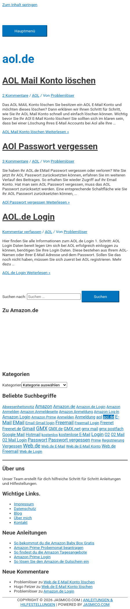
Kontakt (21, 522)
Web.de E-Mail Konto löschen (69, 582)
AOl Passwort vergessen (50, 146)
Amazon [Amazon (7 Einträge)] (43, 406)
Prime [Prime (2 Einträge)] (96, 440)
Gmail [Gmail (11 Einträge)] (28, 428)
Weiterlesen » (35, 131)
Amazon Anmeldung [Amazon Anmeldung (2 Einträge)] (76, 411)
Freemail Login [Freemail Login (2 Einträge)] (87, 423)
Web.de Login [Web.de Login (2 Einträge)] (30, 451)
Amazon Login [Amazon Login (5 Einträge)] (16, 417)
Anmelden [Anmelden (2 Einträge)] (65, 417)
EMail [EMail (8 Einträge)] (18, 422)
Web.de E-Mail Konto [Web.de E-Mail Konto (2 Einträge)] (83, 446)
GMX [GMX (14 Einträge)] (41, 428)
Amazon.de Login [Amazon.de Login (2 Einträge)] (90, 407)
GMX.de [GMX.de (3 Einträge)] (55, 429)
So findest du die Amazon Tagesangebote (50, 552)
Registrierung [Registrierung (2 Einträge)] (113, 440)
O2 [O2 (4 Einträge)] (107, 434)
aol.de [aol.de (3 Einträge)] (108, 417)
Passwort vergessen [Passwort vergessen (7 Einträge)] (69, 440)
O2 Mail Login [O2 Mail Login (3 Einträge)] (14, 440)
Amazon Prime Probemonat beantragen (48, 547)
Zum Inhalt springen (19, 4)
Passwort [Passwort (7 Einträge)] (37, 440)
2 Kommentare (15, 95)
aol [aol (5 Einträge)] (99, 417)
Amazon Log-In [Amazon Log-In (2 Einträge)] (106, 411)
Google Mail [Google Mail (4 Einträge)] (13, 434)
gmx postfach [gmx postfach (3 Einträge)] (111, 429)
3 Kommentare (15, 161)
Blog (18, 513)
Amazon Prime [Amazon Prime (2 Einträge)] (43, 417)
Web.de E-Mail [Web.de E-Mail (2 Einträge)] (53, 446)
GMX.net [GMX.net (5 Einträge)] (72, 428)
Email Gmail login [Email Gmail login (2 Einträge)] (40, 423)
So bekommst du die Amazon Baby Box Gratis (54, 543)
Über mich (23, 517)
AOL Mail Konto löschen (49, 80)
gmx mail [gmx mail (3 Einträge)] (90, 429)
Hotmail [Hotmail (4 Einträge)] (33, 434)
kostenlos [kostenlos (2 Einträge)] (49, 435)
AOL (35, 95)
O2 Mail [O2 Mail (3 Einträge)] (117, 434)
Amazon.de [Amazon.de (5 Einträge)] (64, 406)
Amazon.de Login (58, 591)
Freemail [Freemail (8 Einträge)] (64, 422)
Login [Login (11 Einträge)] (97, 434)
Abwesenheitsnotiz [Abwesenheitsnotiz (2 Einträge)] (18, 407)
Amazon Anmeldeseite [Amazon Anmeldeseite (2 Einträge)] (39, 411)
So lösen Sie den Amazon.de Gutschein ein (51, 561)
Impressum (24, 504)
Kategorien (11, 385)
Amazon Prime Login (32, 556)
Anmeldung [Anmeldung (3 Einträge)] (85, 417)
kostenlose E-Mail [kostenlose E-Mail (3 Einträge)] (74, 434)
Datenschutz (25, 508)
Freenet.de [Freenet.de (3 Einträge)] (11, 429)
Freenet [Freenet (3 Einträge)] (106, 422)
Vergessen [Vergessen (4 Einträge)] (12, 446)
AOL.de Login (28, 217)
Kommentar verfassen (21, 231)
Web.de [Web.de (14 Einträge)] (32, 446)
